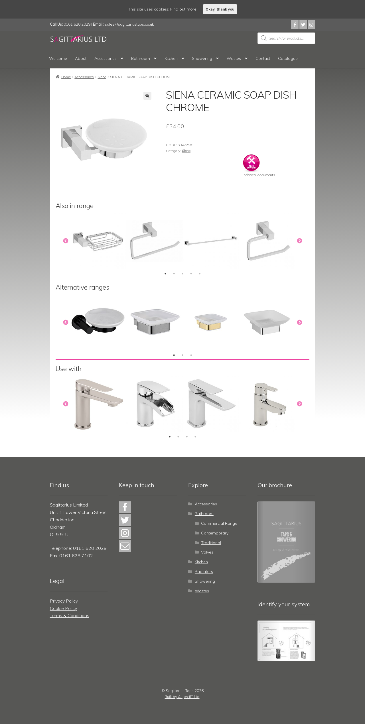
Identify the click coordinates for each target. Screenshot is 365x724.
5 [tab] (199, 273)
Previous (65, 241)
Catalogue (288, 58)
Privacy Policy (64, 601)
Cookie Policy (63, 608)
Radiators (204, 571)
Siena (102, 77)
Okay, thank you (220, 9)
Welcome (58, 58)
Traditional (211, 542)
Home (66, 77)
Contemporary (214, 533)
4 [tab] (191, 273)
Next (299, 241)
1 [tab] (165, 273)
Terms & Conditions (69, 615)
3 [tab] (182, 273)
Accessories (105, 58)
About (80, 58)
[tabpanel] (98, 241)
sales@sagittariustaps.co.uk (129, 24)
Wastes (234, 58)
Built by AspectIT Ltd (182, 696)
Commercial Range (219, 523)
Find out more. (183, 9)
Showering (202, 58)
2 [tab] (174, 273)
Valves (207, 552)
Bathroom (140, 58)
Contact (263, 58)
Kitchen (171, 58)
